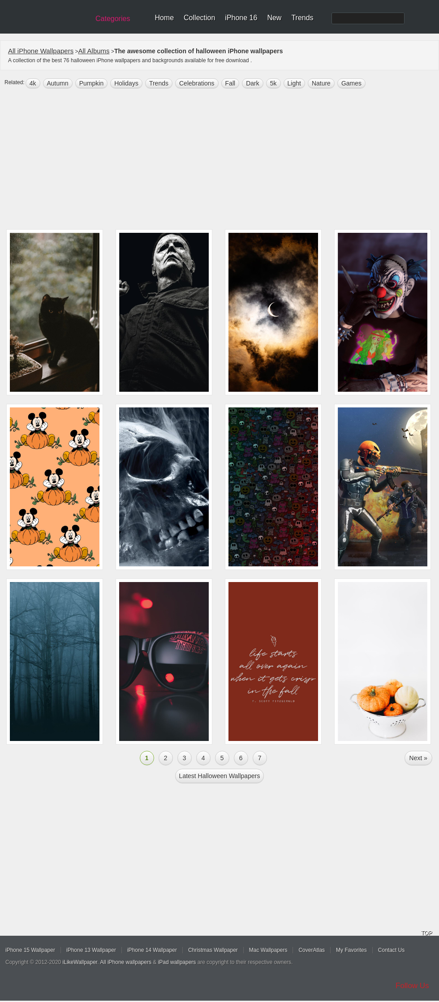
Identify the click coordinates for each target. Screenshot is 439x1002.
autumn (58, 83)
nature (321, 83)
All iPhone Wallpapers (40, 51)
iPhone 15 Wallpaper (30, 950)
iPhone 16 (241, 17)
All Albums (94, 51)
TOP (426, 933)
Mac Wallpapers (268, 950)
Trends (302, 17)
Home (164, 17)
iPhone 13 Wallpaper (91, 950)
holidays (126, 83)
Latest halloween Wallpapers (219, 775)
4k (33, 83)
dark (252, 83)
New (274, 17)
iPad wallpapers (177, 962)
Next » (418, 758)
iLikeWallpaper (80, 962)
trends (158, 83)
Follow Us (412, 985)
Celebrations (197, 83)
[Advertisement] (220, 160)
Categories (112, 18)
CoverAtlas (311, 950)
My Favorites (351, 950)
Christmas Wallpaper (213, 950)
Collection (199, 17)
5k (273, 83)
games (351, 83)
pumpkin (91, 83)
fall (230, 83)
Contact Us (391, 950)
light (294, 83)
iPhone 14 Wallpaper (152, 950)
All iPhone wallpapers (125, 962)
